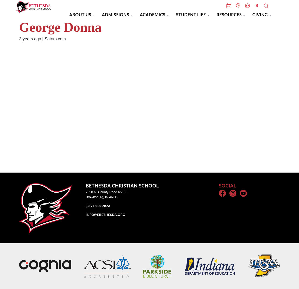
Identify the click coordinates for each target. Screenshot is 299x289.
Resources (229, 14)
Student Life (191, 14)
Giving (260, 14)
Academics (152, 14)
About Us (80, 14)
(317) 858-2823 (98, 206)
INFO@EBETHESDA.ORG (105, 215)
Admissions (115, 14)
